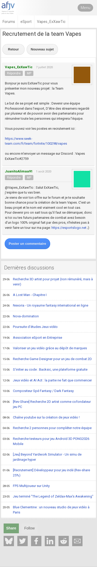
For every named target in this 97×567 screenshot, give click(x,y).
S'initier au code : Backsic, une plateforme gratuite (45, 369)
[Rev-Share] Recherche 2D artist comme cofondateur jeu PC (47, 404)
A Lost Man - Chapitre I (25, 295)
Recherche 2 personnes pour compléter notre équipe (47, 428)
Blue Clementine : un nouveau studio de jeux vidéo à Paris (46, 509)
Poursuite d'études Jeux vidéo (30, 327)
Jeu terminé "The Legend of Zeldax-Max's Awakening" (48, 496)
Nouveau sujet (42, 49)
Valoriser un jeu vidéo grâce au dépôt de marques (45, 348)
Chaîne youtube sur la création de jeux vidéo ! (41, 417)
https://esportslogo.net (68, 228)
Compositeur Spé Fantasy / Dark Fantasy (38, 391)
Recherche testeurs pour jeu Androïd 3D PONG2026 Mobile (46, 441)
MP (29, 73)
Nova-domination (21, 316)
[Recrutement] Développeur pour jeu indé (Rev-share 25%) (46, 472)
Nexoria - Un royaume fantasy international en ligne (45, 305)
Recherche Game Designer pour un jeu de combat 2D (47, 359)
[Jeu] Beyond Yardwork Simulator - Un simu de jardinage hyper (42, 457)
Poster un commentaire (27, 244)
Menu (85, 7)
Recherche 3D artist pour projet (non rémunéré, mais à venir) (48, 281)
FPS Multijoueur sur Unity (26, 486)
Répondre (14, 73)
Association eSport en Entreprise (32, 338)
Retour (13, 49)
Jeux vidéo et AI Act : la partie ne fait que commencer (47, 380)
